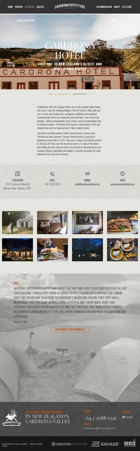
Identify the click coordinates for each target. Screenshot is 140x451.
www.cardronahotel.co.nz (122, 184)
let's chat (127, 6)
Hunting (19, 6)
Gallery (40, 6)
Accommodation (104, 6)
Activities (29, 6)
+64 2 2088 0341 (101, 417)
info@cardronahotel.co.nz (87, 184)
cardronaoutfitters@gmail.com (99, 428)
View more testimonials (70, 329)
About (117, 6)
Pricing (114, 20)
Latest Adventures (26, 20)
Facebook (128, 417)
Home (10, 6)
